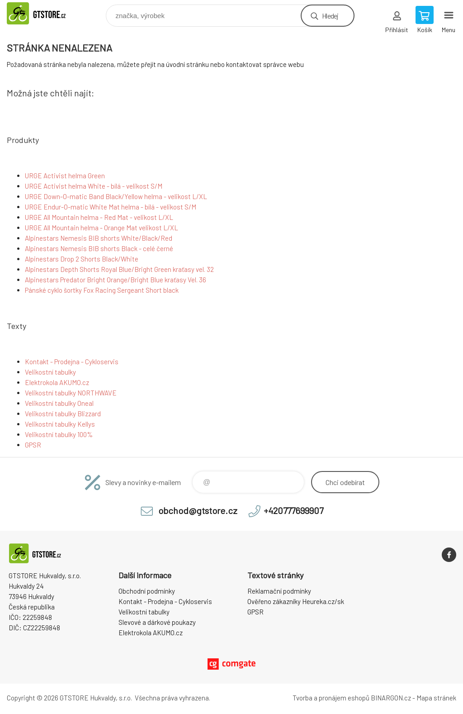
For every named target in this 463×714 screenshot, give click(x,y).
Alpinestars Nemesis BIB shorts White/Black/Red (98, 238)
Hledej (330, 15)
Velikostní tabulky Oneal (59, 403)
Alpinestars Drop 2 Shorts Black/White (81, 259)
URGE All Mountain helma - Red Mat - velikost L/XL (99, 217)
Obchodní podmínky (146, 591)
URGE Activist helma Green (65, 175)
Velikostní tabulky (50, 372)
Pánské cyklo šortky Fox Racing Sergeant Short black (102, 290)
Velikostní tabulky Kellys (60, 424)
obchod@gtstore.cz (197, 510)
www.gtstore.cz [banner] (47, 13)
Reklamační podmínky (279, 591)
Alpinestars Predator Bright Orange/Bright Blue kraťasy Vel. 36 (115, 280)
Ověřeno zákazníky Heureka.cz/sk (295, 601)
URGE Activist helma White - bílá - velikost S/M (93, 186)
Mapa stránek (436, 698)
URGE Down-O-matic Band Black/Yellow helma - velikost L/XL (116, 196)
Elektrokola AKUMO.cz (57, 382)
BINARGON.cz (391, 698)
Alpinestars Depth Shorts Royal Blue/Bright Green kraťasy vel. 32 (119, 269)
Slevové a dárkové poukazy (157, 622)
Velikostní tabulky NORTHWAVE (71, 393)
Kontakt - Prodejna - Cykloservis (71, 361)
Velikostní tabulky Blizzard (63, 413)
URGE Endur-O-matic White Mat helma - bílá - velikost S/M (110, 207)
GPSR (33, 445)
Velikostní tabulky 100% (59, 434)
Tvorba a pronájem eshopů (331, 698)
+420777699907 (293, 510)
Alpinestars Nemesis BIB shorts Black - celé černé (99, 248)
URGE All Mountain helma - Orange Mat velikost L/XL (101, 228)
